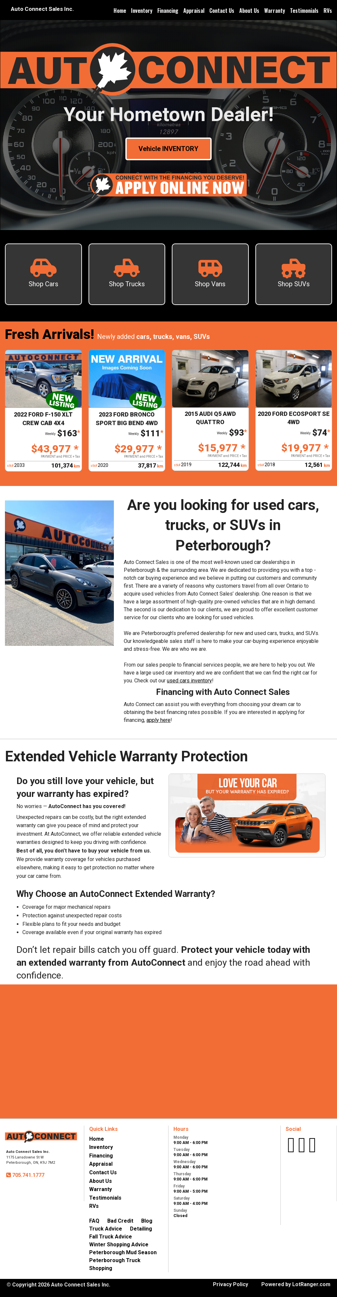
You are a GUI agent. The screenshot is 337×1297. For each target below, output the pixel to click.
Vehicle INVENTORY (168, 149)
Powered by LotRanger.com (295, 1284)
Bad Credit (120, 1221)
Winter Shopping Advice (118, 1244)
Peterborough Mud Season (123, 1252)
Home (120, 10)
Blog (146, 1221)
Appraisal (193, 10)
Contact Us (221, 10)
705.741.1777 (27, 1175)
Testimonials (304, 10)
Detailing (141, 1229)
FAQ (94, 1221)
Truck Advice (105, 1229)
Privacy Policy (230, 1284)
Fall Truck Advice (110, 1236)
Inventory (141, 10)
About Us (249, 10)
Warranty (274, 10)
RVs (328, 10)
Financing (167, 10)
